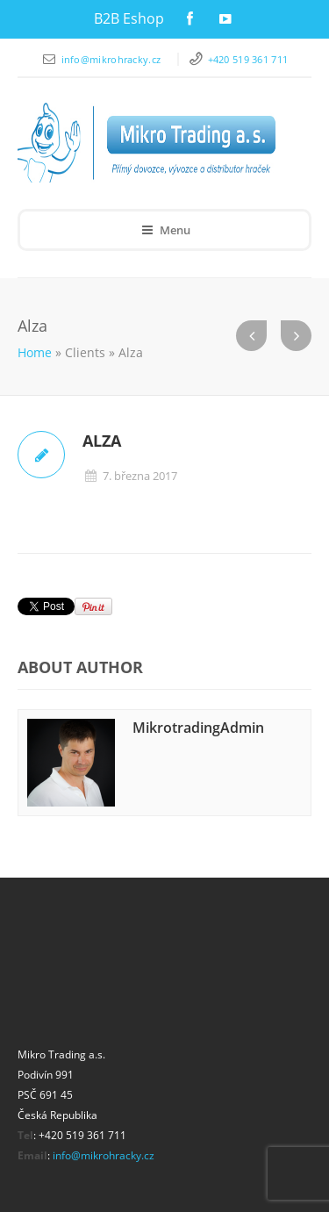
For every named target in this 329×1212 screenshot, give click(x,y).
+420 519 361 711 (248, 59)
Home (35, 352)
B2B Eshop (129, 18)
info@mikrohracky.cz (112, 59)
